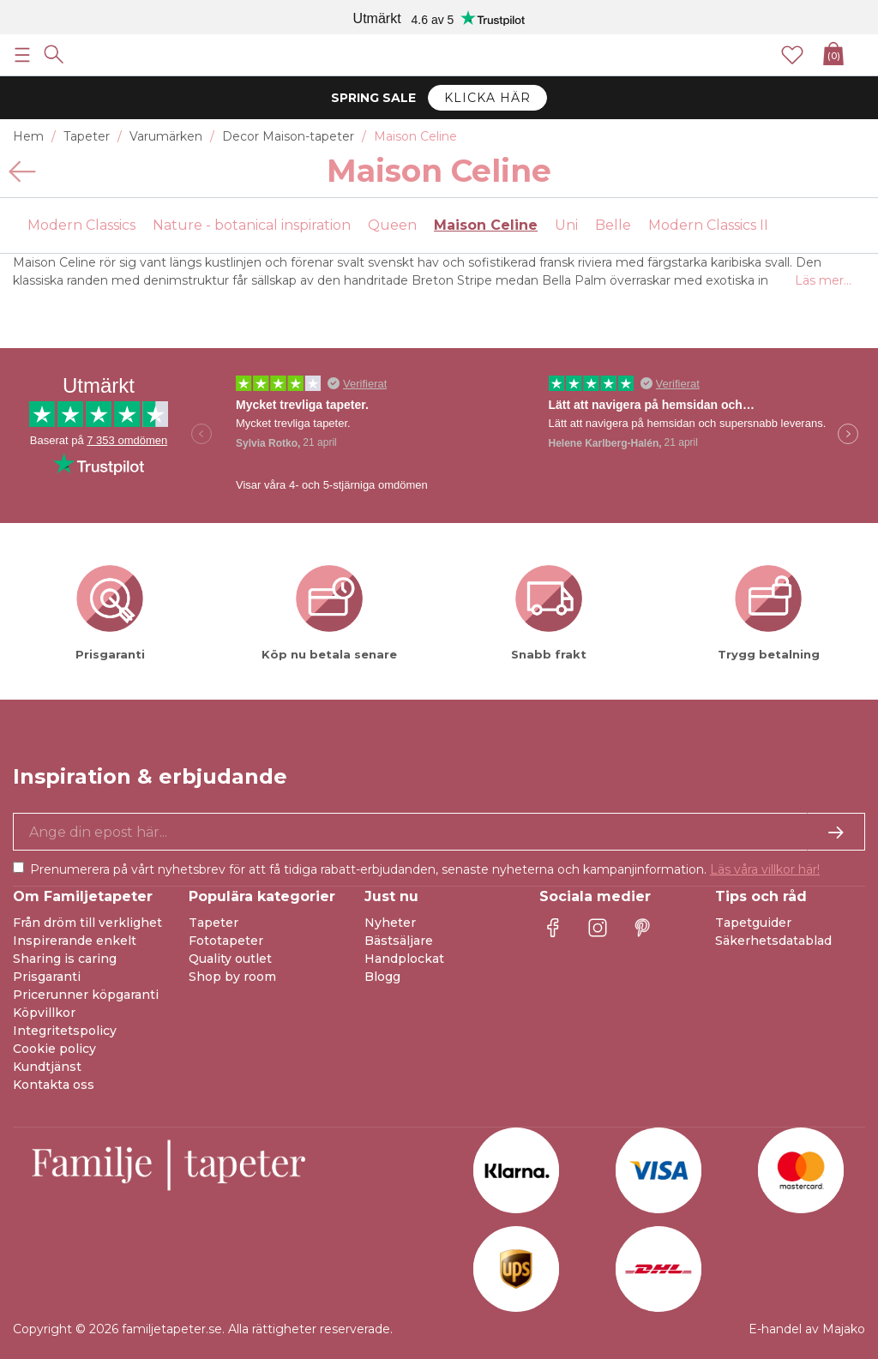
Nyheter (390, 922)
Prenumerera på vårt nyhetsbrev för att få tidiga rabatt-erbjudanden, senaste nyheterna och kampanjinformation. (425, 869)
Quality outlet (230, 958)
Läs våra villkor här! (765, 869)
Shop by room (232, 976)
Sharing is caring (65, 958)
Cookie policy (54, 1048)
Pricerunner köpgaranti (86, 994)
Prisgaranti (47, 976)
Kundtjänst (47, 1066)
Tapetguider (753, 922)
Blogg (382, 976)
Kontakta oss (53, 1084)
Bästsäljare (398, 940)
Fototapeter (226, 940)
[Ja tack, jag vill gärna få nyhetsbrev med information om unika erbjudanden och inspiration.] (439, 832)
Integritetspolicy (65, 1030)
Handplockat (404, 958)
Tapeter (213, 922)
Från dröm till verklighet (87, 922)
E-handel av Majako (807, 1329)
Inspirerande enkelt (74, 940)
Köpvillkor (44, 1012)
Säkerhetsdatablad (773, 940)
